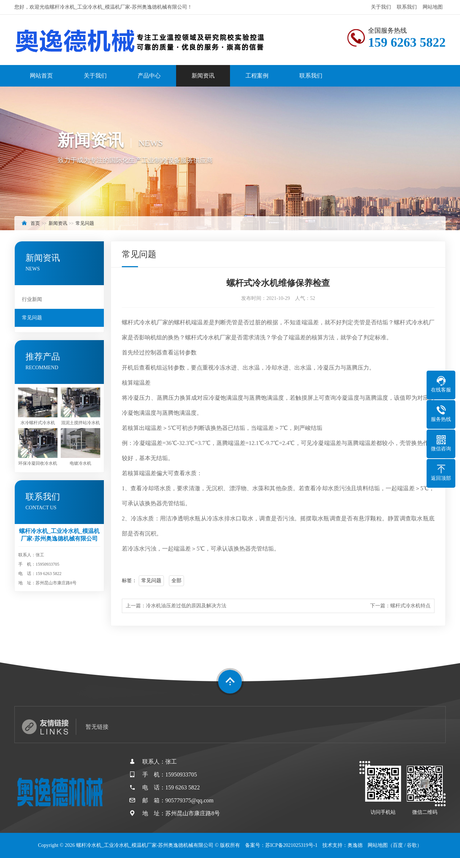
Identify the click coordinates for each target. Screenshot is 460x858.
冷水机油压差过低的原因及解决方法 (186, 605)
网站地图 (433, 7)
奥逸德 (355, 845)
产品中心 (149, 76)
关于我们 (381, 7)
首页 (35, 223)
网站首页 (41, 76)
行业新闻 (32, 299)
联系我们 (407, 7)
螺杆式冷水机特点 (410, 605)
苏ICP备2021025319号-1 (291, 845)
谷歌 (412, 845)
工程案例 (256, 76)
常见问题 (84, 223)
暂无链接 (97, 727)
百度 (398, 845)
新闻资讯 (203, 76)
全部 (176, 580)
